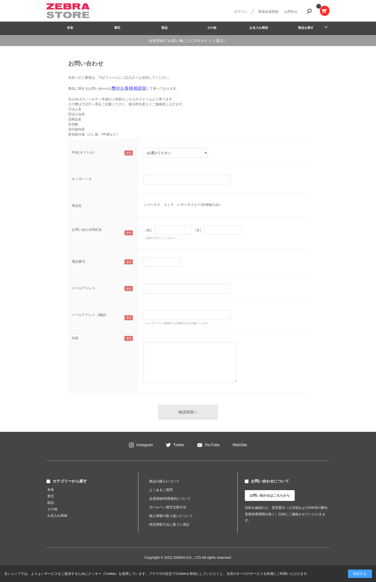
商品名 (77, 206)
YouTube (212, 445)
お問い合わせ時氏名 (87, 230)
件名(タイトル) (83, 152)
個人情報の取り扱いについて (171, 516)
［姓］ (149, 230)
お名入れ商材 (258, 28)
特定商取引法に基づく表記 (169, 524)
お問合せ (291, 11)
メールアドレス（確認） (90, 315)
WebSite (240, 445)
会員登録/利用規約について (169, 498)
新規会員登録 (268, 11)
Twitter (178, 445)
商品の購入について (164, 481)
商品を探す (306, 28)
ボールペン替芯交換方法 (167, 507)
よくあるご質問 (161, 490)
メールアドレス (83, 288)
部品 (164, 28)
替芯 (117, 28)
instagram (144, 445)
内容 (75, 338)
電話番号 (78, 261)
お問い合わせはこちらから (270, 495)
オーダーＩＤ (82, 179)
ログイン (241, 11)
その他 (211, 28)
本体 (70, 28)
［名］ (198, 230)
